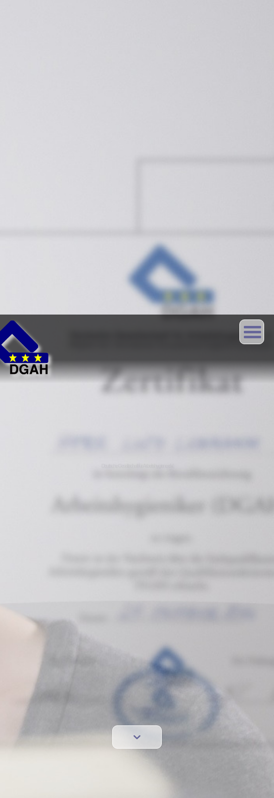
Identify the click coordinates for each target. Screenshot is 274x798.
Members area (53, 708)
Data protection (54, 649)
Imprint (42, 635)
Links (39, 663)
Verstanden (230, 783)
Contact (43, 621)
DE (51, 607)
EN (36, 607)
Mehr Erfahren (31, 782)
